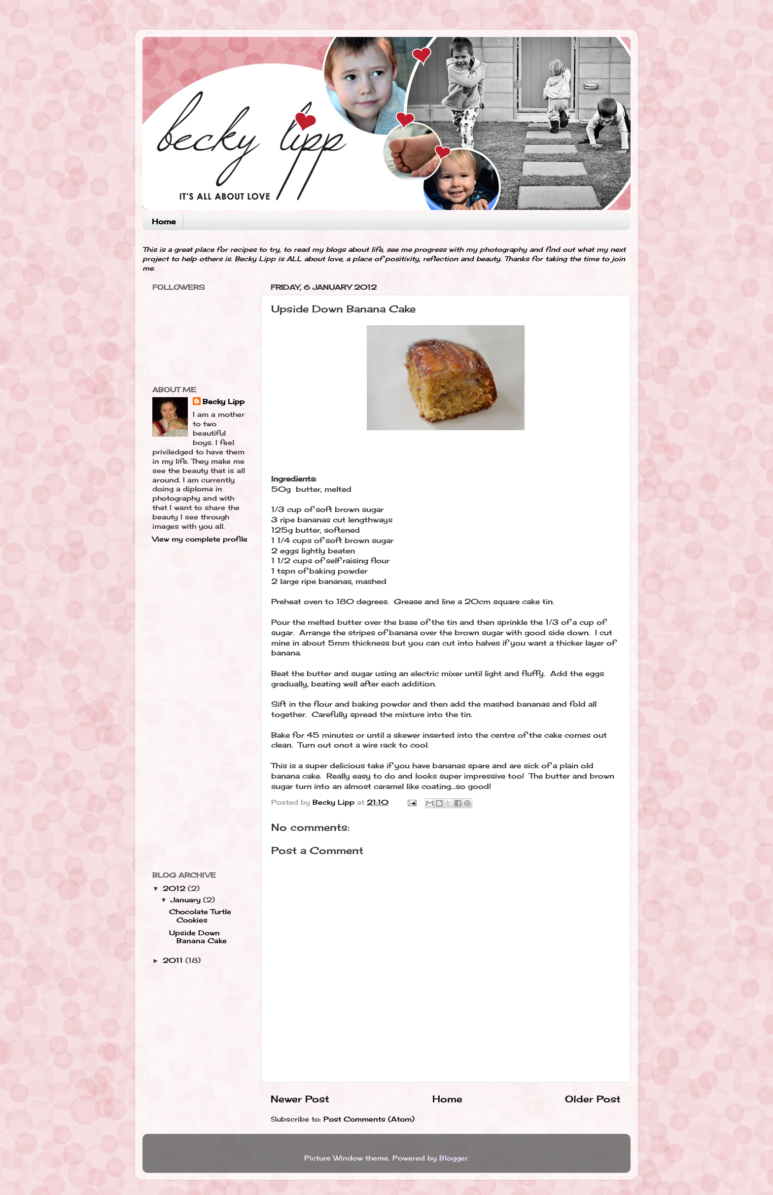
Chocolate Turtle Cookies (200, 915)
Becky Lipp (224, 402)
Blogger (453, 1158)
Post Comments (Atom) (369, 1119)
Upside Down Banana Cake (198, 937)
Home (164, 221)
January (187, 900)
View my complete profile (199, 539)
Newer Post (300, 1099)
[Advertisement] (191, 706)
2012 (175, 888)
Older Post (593, 1099)
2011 (174, 960)
